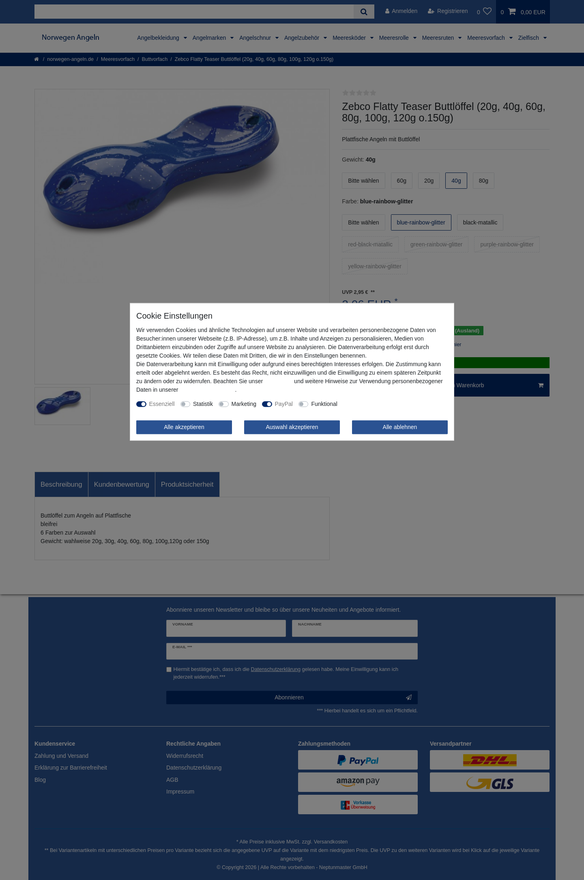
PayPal (284, 404)
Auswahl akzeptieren (292, 427)
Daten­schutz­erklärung (207, 389)
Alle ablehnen (400, 427)
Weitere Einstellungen (370, 404)
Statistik (203, 404)
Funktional (324, 404)
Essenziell (162, 404)
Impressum (278, 381)
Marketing (244, 404)
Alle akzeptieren (184, 427)
